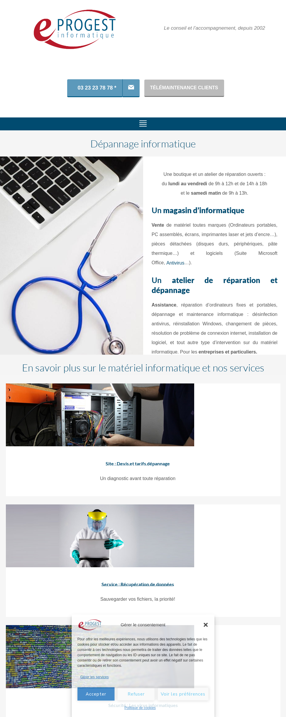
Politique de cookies (140, 708)
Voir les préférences (183, 694)
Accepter (96, 694)
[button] (206, 625)
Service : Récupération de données (99, 580)
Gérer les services (94, 677)
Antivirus (175, 262)
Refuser (136, 694)
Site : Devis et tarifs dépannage (99, 463)
